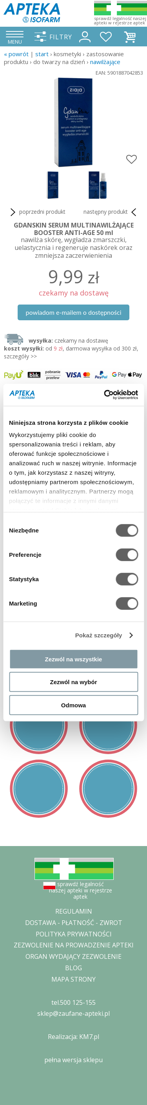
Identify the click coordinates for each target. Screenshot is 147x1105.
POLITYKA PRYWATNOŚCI (74, 934)
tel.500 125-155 (73, 1002)
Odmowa (73, 704)
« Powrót (16, 54)
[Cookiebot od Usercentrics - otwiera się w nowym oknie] (104, 395)
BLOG (73, 968)
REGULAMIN (73, 911)
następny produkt (111, 212)
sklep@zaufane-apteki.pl (73, 1013)
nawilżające (105, 62)
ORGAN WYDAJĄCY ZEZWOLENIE (73, 956)
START (42, 54)
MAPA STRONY (73, 979)
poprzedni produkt (36, 212)
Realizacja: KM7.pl (73, 1036)
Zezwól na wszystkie (73, 658)
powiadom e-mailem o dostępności (73, 312)
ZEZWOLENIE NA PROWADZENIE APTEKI (74, 945)
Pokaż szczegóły (98, 635)
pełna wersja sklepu (73, 1059)
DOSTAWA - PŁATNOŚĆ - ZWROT (73, 922)
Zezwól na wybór (73, 682)
